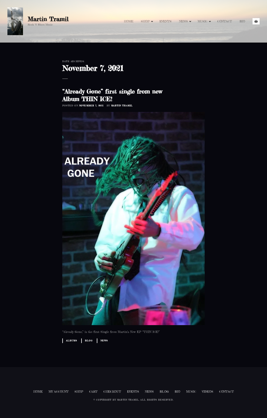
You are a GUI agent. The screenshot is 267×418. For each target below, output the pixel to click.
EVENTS (165, 21)
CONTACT (224, 21)
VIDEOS (207, 391)
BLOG (164, 391)
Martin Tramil (48, 19)
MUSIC (202, 21)
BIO (242, 21)
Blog (89, 340)
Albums (71, 340)
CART (93, 391)
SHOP (145, 21)
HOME (128, 21)
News (104, 340)
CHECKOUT (112, 391)
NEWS (183, 21)
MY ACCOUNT (59, 391)
